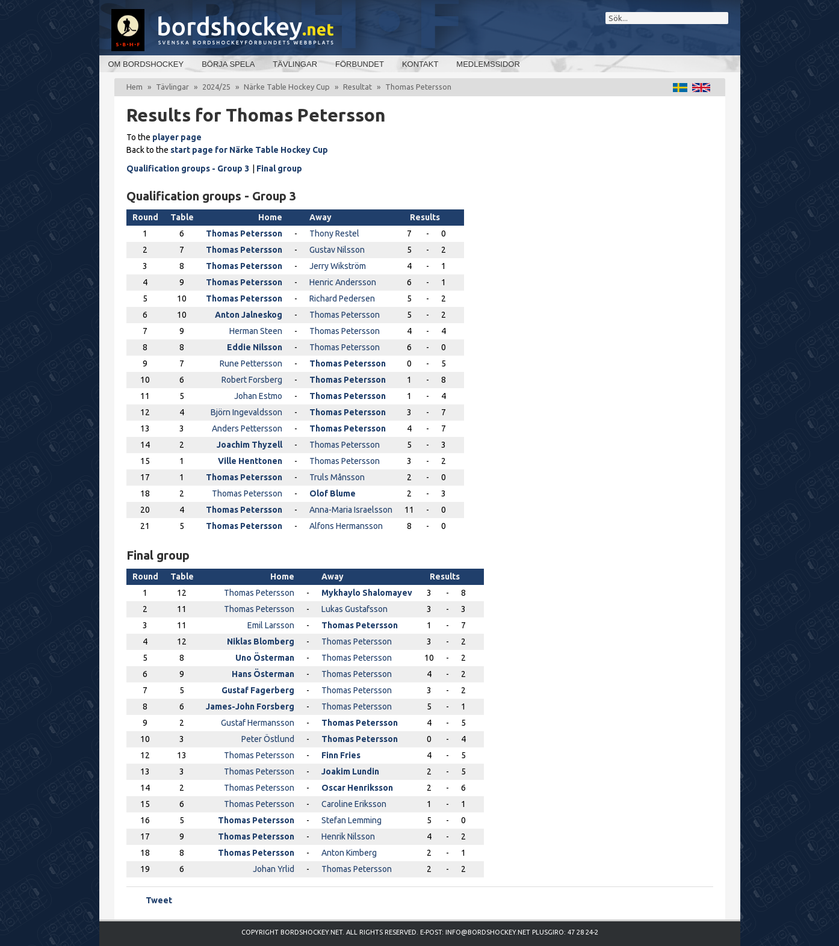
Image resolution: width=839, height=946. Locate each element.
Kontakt (420, 64)
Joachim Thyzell (249, 445)
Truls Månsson (337, 477)
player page (177, 137)
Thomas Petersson (244, 233)
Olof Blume (332, 493)
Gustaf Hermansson (257, 723)
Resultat (357, 86)
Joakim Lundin (350, 771)
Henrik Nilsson (348, 836)
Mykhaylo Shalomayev (366, 593)
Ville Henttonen (250, 461)
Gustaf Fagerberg (257, 690)
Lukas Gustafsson (354, 609)
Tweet (159, 900)
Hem (134, 86)
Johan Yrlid (273, 869)
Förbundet (359, 64)
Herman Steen (255, 331)
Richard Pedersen (342, 298)
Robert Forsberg (251, 380)
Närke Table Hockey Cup (287, 86)
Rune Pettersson (251, 363)
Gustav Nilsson (337, 250)
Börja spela (228, 64)
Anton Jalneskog (248, 315)
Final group (279, 168)
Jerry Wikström (337, 266)
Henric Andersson (342, 282)
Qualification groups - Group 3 (187, 168)
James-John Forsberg (250, 706)
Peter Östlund (267, 739)
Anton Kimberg (349, 853)
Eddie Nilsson (254, 347)
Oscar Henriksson (357, 788)
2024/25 (216, 86)
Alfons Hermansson (346, 526)
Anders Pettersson (247, 428)
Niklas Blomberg (260, 641)
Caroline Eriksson (353, 804)
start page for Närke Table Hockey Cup (249, 150)
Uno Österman (264, 658)
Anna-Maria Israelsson (350, 510)
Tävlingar (295, 64)
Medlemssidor (487, 64)
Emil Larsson (270, 625)
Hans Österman (263, 674)
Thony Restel (334, 233)
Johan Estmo (258, 396)
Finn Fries (341, 755)
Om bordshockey (146, 64)
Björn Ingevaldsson (246, 412)
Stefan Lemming (351, 820)
